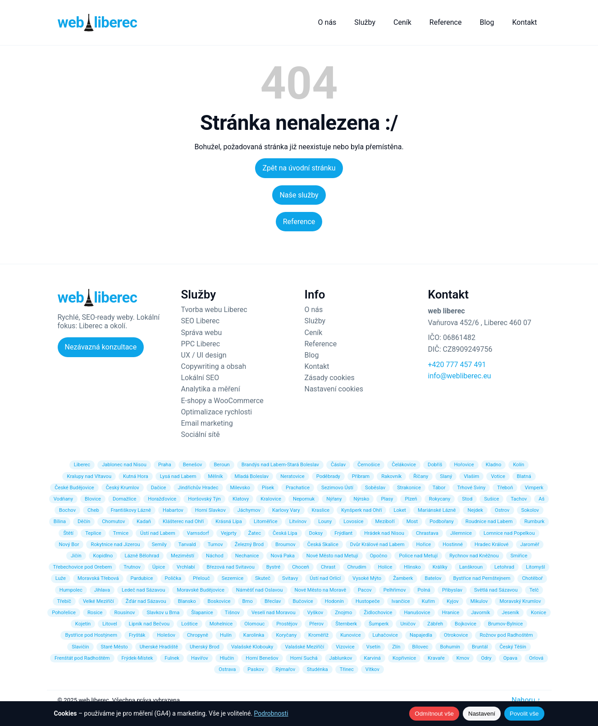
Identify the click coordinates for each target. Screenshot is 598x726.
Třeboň (505, 488)
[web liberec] (97, 22)
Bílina (60, 521)
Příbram (361, 476)
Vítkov (372, 669)
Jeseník (510, 613)
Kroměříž (318, 635)
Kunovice (350, 635)
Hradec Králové (492, 544)
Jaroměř (529, 544)
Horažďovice (162, 499)
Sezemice (232, 578)
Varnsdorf (198, 533)
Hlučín (227, 658)
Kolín (518, 465)
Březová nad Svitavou (231, 567)
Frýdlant (343, 533)
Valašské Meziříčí (304, 647)
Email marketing (207, 423)
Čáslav (338, 465)
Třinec (347, 669)
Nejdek (475, 510)
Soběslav (375, 488)
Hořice (423, 544)
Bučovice (302, 601)
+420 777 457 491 (457, 364)
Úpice (158, 567)
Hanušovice (417, 613)
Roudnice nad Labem (489, 521)
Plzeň (411, 499)
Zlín (396, 647)
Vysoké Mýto (366, 578)
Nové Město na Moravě (321, 590)
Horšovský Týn (204, 499)
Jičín (76, 556)
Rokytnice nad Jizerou (115, 544)
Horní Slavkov (210, 510)
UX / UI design (204, 355)
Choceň (300, 567)
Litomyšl (535, 567)
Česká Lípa (285, 533)
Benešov (192, 465)
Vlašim (471, 476)
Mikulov (479, 601)
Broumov (285, 544)
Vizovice (345, 647)
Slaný (446, 476)
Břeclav (273, 601)
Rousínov (124, 613)
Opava (510, 658)
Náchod (215, 556)
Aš (541, 499)
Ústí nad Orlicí (325, 578)
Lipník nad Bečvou (149, 624)
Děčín (84, 521)
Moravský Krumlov (520, 601)
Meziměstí (182, 556)
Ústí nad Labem (157, 533)
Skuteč (262, 578)
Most (412, 521)
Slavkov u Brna (162, 613)
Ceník (402, 22)
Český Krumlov (122, 488)
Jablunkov (340, 658)
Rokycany (440, 499)
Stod (467, 499)
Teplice (93, 533)
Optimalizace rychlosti (216, 412)
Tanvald (187, 544)
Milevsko (240, 488)
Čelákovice (404, 465)
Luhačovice (385, 635)
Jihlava (102, 590)
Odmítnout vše (434, 713)
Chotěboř (532, 578)
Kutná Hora (135, 476)
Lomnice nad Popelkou (509, 533)
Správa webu (201, 332)
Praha (164, 465)
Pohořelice (64, 613)
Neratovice (292, 476)
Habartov (173, 510)
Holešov (166, 635)
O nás (327, 22)
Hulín (226, 635)
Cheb (93, 510)
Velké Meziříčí (98, 601)
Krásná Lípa (228, 521)
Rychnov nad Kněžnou (473, 556)
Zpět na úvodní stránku (298, 168)
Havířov (199, 658)
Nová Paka (283, 556)
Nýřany (334, 499)
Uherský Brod (204, 647)
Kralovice (270, 499)
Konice (538, 613)
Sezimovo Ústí (337, 488)
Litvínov (298, 521)
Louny (325, 521)
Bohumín (450, 647)
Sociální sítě (200, 434)
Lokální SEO (200, 377)
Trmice (120, 533)
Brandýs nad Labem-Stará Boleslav (280, 465)
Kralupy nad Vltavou (89, 476)
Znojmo (343, 613)
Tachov (519, 499)
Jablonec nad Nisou (124, 465)
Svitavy (290, 578)
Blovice (93, 499)
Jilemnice (461, 533)
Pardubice (142, 578)
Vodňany (63, 499)
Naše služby (298, 195)
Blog (486, 22)
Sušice (491, 499)
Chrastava (427, 533)
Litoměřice (266, 521)
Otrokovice (456, 635)
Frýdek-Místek (137, 658)
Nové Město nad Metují (332, 556)
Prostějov (286, 624)
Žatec (254, 533)
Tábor (439, 488)
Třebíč (64, 601)
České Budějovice (74, 488)
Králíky (440, 567)
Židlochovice (378, 613)
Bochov (67, 510)
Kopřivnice (404, 658)
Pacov (365, 590)
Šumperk (378, 624)
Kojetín (83, 624)
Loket (399, 510)
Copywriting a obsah (214, 366)
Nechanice (247, 556)
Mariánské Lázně (437, 510)
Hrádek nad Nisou (384, 533)
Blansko (187, 601)
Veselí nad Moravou (273, 613)
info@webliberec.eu (459, 376)
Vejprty (229, 533)
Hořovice (464, 465)
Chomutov (113, 521)
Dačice (158, 488)
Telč (534, 590)
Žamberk (403, 578)
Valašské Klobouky (252, 647)
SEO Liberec (200, 321)
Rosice (95, 613)
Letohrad (504, 567)
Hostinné (453, 544)
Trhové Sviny (471, 488)
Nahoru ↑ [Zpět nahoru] (525, 700)
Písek (268, 488)
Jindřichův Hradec (198, 488)
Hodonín (334, 601)
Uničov (407, 624)
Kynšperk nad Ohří (361, 510)
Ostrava (227, 669)
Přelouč (201, 578)
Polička (173, 578)
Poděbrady (328, 476)
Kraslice (321, 510)
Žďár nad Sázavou (146, 601)
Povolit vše (524, 713)
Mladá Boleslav (252, 476)
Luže (60, 578)
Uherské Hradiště (159, 647)
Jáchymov (248, 510)
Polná (424, 590)
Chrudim (356, 567)
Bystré (273, 567)
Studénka (317, 669)
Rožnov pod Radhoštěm (506, 635)
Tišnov (232, 613)
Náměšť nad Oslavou (259, 590)
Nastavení (481, 713)
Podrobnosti (271, 713)
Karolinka (254, 635)
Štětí (68, 533)
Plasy (387, 499)
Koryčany (286, 635)
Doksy (316, 533)
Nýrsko (362, 499)
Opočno (379, 556)
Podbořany (441, 521)
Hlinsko (412, 567)
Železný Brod (249, 544)
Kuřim (428, 601)
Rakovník (391, 476)
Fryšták (137, 635)
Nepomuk (304, 499)
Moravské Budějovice (200, 590)
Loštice (189, 624)
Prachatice (298, 488)
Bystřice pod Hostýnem (91, 635)
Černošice (368, 465)
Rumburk (534, 521)
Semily (159, 544)
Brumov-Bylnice (505, 624)
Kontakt (524, 22)
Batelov (433, 578)
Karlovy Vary (286, 510)
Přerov (316, 624)
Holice (385, 567)
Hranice (450, 613)
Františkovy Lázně (131, 510)
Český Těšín (512, 647)
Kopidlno (103, 556)
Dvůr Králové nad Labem (377, 544)
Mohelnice (221, 624)
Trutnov (132, 567)
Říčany (420, 476)
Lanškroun (471, 567)
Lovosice (353, 521)
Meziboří (385, 521)
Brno (247, 601)
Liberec (82, 465)
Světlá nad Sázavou (496, 590)
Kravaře (436, 658)
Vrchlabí (186, 567)
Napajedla (421, 635)
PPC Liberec (200, 344)
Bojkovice (465, 624)
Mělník (215, 476)
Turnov (215, 544)
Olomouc (254, 624)
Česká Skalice (322, 544)
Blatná (524, 476)
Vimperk (534, 488)
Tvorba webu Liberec (214, 309)
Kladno (494, 465)
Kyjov (453, 601)
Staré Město (114, 647)
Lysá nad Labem (178, 476)
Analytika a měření (210, 389)
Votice (498, 476)
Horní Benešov (262, 658)
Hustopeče (368, 601)
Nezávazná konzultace (101, 347)
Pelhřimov (394, 590)
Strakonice (409, 488)
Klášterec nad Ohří (183, 521)
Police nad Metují (418, 556)
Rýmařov (285, 669)
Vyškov (315, 613)
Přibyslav (452, 590)
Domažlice (124, 499)
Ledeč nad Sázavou (143, 590)
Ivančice (401, 601)
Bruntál (480, 647)
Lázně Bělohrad (141, 556)
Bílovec (420, 647)
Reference (445, 22)
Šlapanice (202, 613)
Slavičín (80, 647)
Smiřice (519, 556)
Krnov (463, 658)
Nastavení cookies (334, 389)
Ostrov (502, 510)
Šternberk (346, 624)
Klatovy (241, 499)
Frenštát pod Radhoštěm (82, 658)
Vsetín (373, 647)
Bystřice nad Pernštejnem (482, 578)
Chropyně (197, 635)
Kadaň (144, 521)
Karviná (372, 658)
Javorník (480, 613)
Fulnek (171, 658)
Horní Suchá (304, 658)
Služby (364, 22)
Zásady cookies (330, 377)
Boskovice (219, 601)
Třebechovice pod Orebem (82, 567)
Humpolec (70, 590)
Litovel (109, 624)
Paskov (255, 669)
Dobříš (435, 465)
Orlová (536, 658)
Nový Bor (69, 544)
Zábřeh (435, 624)
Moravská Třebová (98, 578)
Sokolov (530, 510)
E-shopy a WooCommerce (222, 400)
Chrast (328, 567)
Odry (486, 658)
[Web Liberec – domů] (97, 297)
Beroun (221, 465)
